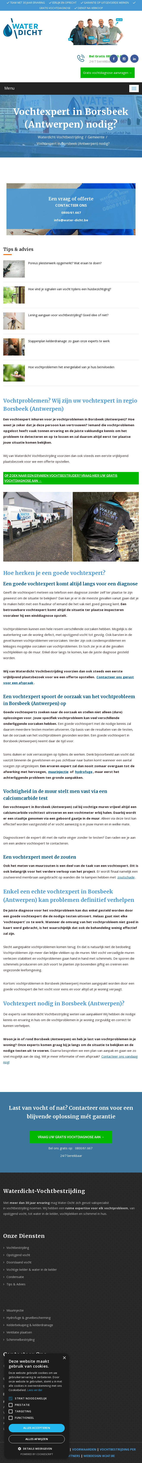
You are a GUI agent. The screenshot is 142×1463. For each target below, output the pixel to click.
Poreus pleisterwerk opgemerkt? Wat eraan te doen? (64, 263)
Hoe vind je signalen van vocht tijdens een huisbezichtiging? (69, 289)
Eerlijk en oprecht (64, 3)
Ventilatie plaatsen (19, 1332)
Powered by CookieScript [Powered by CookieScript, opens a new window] (37, 1454)
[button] (37, 1448)
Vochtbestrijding (17, 1248)
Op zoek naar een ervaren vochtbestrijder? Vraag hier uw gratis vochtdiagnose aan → (60, 478)
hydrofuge (83, 772)
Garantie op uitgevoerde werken (106, 3)
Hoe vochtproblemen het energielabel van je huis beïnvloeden (71, 367)
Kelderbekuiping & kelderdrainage (29, 1325)
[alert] (36, 1406)
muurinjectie (58, 772)
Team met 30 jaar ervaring (27, 3)
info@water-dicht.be (71, 220)
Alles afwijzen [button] (36, 1439)
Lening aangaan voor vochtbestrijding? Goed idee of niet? (68, 315)
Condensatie (15, 1277)
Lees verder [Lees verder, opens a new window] (34, 1390)
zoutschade (126, 877)
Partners (72, 1456)
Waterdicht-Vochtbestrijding (61, 137)
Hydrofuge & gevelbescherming (28, 1318)
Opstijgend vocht (18, 1255)
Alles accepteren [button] (36, 1428)
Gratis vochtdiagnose (54, 8)
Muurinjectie (15, 1310)
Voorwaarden (84, 1449)
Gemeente (96, 137)
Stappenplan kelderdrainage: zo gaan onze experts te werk (69, 341)
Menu (9, 88)
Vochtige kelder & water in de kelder (31, 1270)
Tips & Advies (15, 1284)
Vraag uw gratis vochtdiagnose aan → (71, 1137)
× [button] (64, 1358)
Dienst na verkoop (90, 8)
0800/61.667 (71, 212)
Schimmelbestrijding (20, 1340)
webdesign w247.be (99, 1456)
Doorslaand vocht (19, 1262)
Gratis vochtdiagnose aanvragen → (107, 73)
